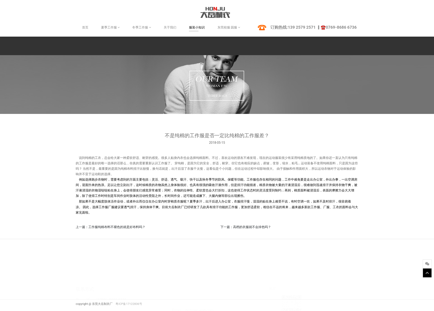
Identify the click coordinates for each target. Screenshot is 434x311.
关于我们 (170, 27)
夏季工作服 (110, 27)
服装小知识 (197, 27)
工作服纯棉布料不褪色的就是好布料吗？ (116, 227)
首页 (85, 27)
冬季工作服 (141, 27)
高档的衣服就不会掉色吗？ (252, 227)
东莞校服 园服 (228, 27)
